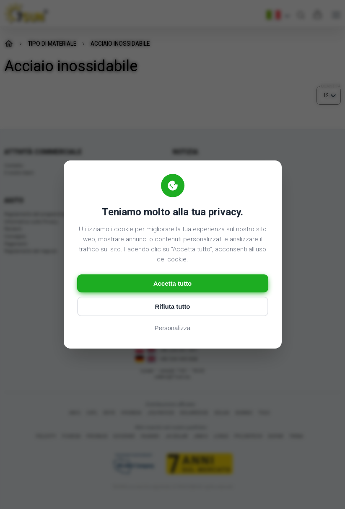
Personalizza (173, 327)
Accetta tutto (172, 283)
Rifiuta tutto (172, 306)
